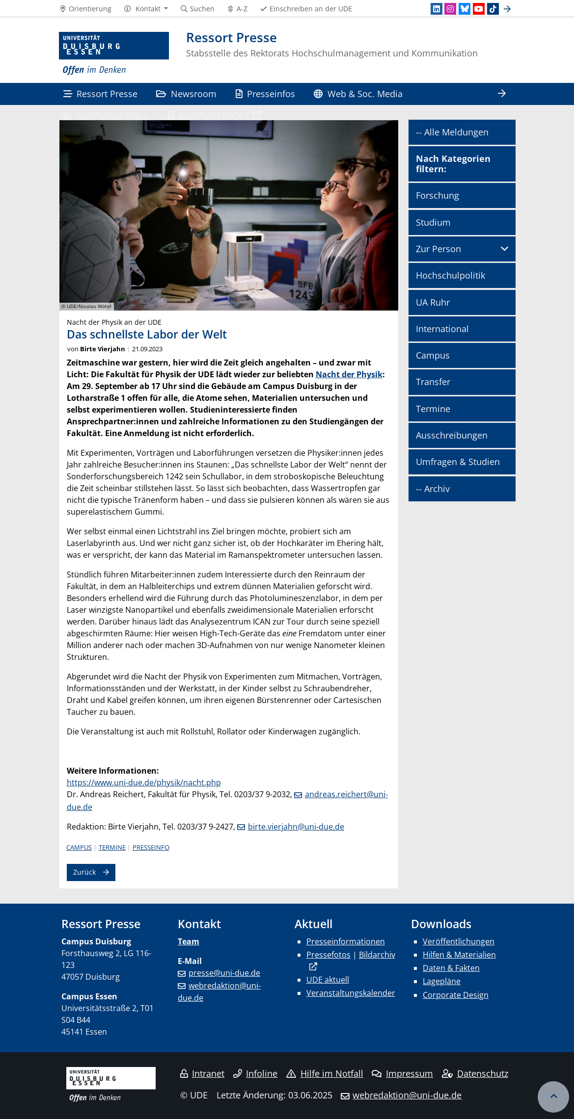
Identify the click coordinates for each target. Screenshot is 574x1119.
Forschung (437, 195)
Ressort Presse (100, 93)
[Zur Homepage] (114, 54)
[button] (145, 9)
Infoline (255, 1073)
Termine (112, 847)
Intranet (202, 1073)
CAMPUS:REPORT (209, 115)
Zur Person (438, 249)
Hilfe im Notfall (324, 1073)
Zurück (84, 872)
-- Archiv (433, 488)
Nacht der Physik (349, 374)
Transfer (433, 382)
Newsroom (186, 93)
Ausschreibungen (452, 435)
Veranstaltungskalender (350, 993)
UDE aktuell (327, 979)
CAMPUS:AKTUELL (106, 115)
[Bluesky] (464, 9)
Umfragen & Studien (458, 462)
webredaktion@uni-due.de (407, 1095)
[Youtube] (479, 9)
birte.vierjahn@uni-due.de (296, 826)
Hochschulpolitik (450, 275)
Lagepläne (442, 981)
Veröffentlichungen (458, 941)
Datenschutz (475, 1073)
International (442, 329)
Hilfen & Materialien (459, 954)
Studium (433, 222)
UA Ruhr (433, 302)
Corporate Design (456, 994)
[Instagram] (450, 9)
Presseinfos (265, 93)
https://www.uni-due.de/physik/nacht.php (144, 782)
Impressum (402, 1073)
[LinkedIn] (436, 9)
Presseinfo (151, 847)
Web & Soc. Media (358, 93)
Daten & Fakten (451, 968)
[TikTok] (493, 9)
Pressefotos (328, 954)
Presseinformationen (345, 941)
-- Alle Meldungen (452, 132)
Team (188, 941)
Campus (79, 847)
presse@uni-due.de (224, 972)
